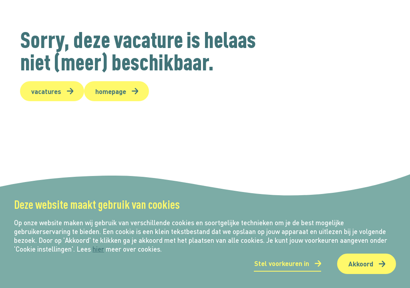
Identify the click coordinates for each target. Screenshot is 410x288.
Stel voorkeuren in (281, 263)
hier (98, 249)
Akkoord (360, 264)
